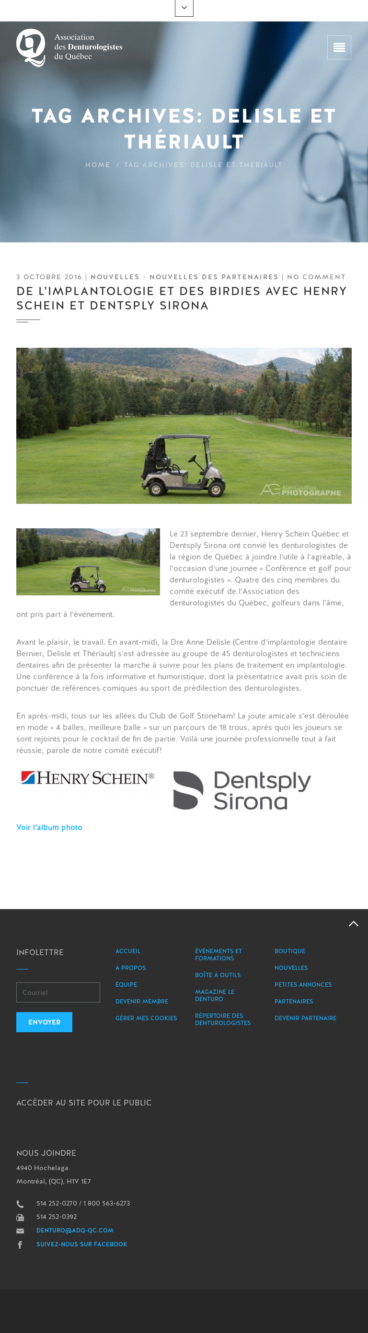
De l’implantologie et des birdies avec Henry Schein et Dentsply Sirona (181, 298)
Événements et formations (218, 954)
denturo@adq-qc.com (75, 1230)
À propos (130, 968)
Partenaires (294, 1001)
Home (98, 164)
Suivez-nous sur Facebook (81, 1244)
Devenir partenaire (305, 1018)
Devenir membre (141, 1001)
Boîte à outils (218, 975)
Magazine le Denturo (214, 995)
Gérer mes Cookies (146, 1018)
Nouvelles (115, 277)
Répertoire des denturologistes (223, 1019)
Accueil (127, 951)
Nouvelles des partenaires (214, 277)
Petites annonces (303, 985)
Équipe (126, 985)
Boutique (290, 951)
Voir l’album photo (49, 827)
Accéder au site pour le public (84, 1103)
